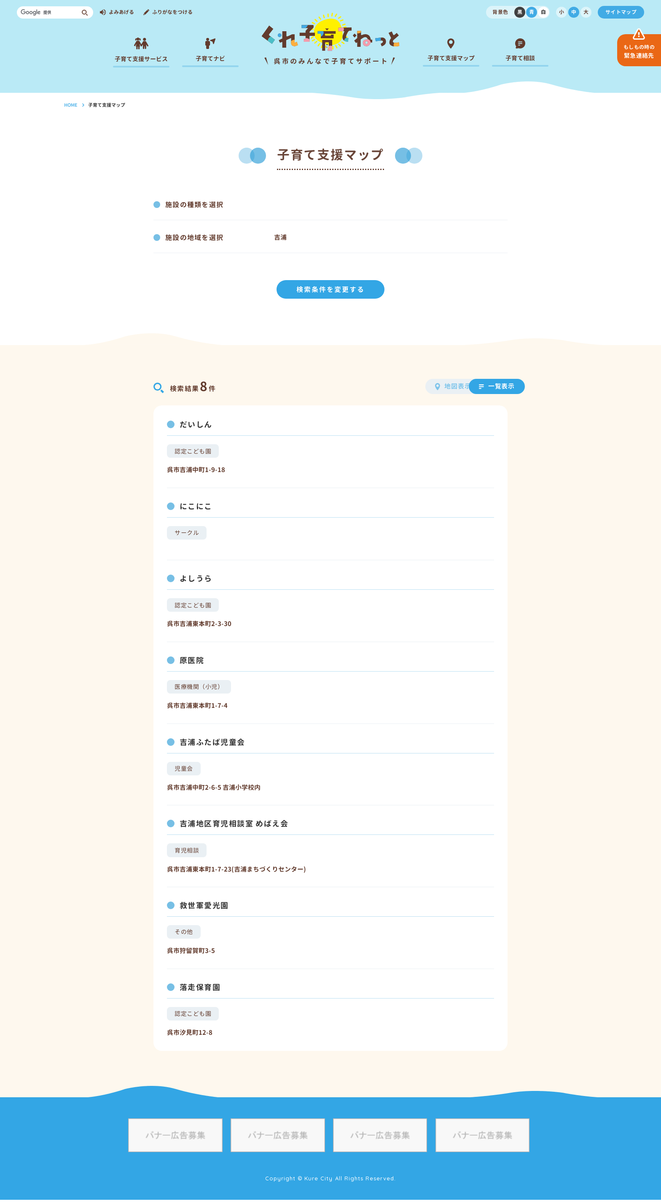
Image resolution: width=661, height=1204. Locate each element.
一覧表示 (481, 384)
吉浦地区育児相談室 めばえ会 (234, 826)
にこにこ (196, 505)
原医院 (192, 661)
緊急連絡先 (639, 51)
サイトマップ (621, 12)
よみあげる (121, 12)
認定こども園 (193, 449)
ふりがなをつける (172, 12)
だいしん (196, 423)
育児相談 (187, 852)
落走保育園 (200, 990)
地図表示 (416, 384)
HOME (71, 105)
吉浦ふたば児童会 (212, 743)
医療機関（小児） (199, 687)
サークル (187, 532)
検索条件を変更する (330, 287)
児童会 (184, 770)
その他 (184, 935)
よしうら (196, 578)
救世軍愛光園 (204, 908)
